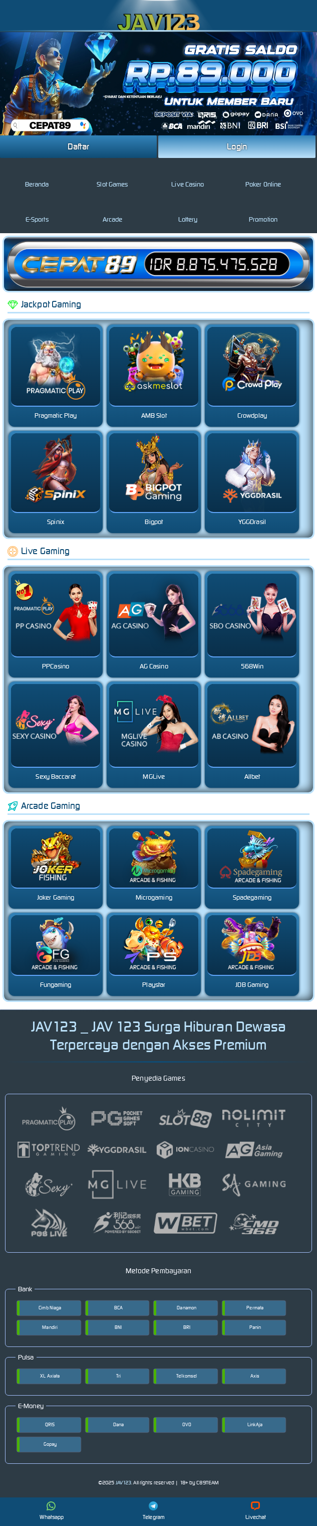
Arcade (113, 211)
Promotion (263, 211)
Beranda (37, 176)
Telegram (154, 1510)
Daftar (79, 146)
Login (237, 146)
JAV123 (124, 1482)
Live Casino (187, 176)
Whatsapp (52, 1510)
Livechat (255, 1510)
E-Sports (37, 211)
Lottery (188, 211)
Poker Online (263, 176)
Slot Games (112, 176)
